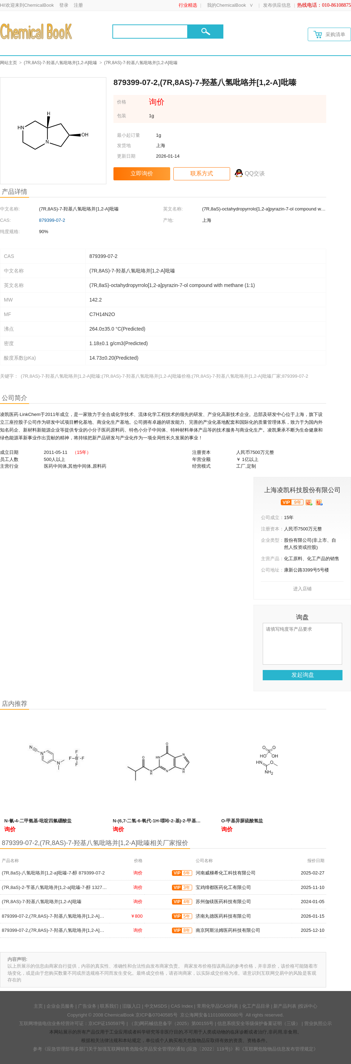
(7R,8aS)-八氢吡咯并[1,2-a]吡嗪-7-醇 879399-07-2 (53, 873)
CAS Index (182, 1006)
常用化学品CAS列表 (218, 1006)
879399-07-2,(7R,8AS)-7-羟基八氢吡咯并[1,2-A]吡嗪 (55, 916)
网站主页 (8, 62)
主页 (38, 1006)
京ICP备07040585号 (156, 1015)
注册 (78, 5)
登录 (63, 5)
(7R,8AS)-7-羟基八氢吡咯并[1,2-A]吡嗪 (60, 62)
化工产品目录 (256, 1006)
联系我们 (109, 1006)
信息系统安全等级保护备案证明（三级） (258, 1023)
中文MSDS (156, 1006)
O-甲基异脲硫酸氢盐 (242, 820)
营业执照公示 (318, 1023)
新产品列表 (284, 1006)
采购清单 (329, 34)
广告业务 (87, 1006)
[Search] (150, 31)
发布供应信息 (277, 5)
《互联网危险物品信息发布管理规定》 (279, 1049)
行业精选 (188, 5)
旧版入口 (131, 1006)
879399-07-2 (52, 220)
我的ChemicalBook (226, 5)
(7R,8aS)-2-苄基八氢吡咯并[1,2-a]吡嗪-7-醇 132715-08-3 (60, 887)
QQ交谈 (255, 173)
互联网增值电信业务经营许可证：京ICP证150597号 (72, 1023)
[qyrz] (309, 502)
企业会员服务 (60, 1006)
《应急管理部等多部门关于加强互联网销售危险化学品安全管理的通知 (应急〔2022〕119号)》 (138, 1049)
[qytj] (319, 502)
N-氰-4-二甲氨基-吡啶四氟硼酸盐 (38, 820)
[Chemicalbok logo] (36, 31)
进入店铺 (302, 588)
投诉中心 (308, 1006)
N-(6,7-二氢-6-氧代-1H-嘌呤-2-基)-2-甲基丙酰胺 (161, 820)
